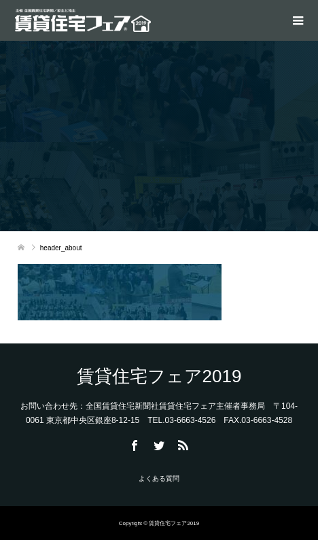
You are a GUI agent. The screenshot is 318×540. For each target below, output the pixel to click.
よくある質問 (159, 478)
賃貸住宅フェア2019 (159, 376)
